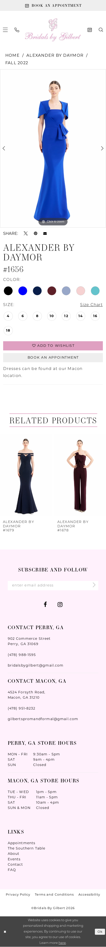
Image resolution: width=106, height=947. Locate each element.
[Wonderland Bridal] (53, 30)
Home (12, 55)
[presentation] (26, 475)
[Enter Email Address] (53, 586)
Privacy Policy (18, 895)
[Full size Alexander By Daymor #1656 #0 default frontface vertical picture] (53, 148)
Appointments (22, 843)
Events (14, 859)
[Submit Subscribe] (92, 586)
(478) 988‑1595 (22, 655)
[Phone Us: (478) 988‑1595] (17, 30)
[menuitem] (17, 30)
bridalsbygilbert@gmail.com (36, 666)
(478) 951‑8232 (22, 708)
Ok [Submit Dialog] (100, 932)
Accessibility (89, 895)
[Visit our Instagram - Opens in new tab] (60, 604)
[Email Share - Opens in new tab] (45, 233)
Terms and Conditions (54, 895)
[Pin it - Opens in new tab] (36, 233)
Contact (15, 865)
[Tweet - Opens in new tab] (25, 233)
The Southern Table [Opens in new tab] (26, 849)
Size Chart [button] (91, 305)
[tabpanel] (53, 148)
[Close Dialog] (5, 931)
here (62, 943)
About (14, 854)
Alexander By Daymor (54, 55)
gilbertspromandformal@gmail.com (43, 719)
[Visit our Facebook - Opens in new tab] (45, 604)
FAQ (12, 870)
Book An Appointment (53, 357)
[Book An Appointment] (53, 5)
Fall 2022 (16, 62)
